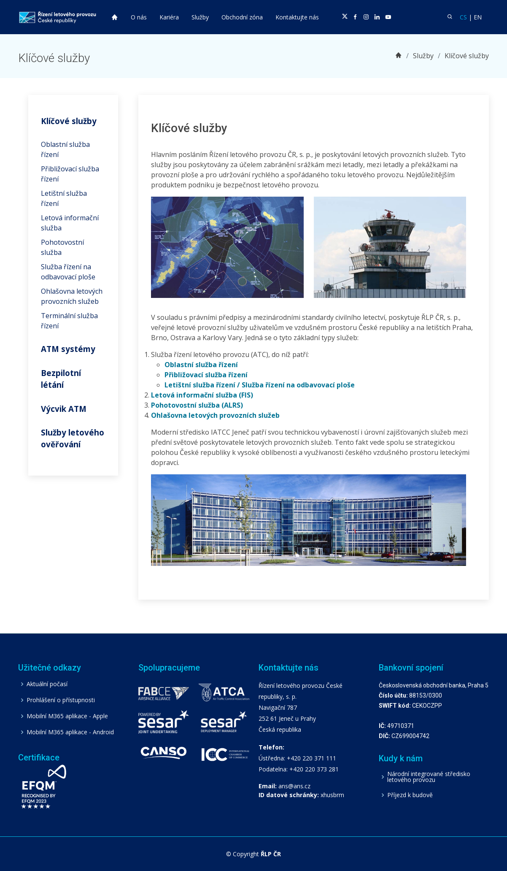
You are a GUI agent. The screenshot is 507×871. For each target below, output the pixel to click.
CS (463, 17)
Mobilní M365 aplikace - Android (70, 732)
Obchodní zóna (242, 17)
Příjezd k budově (410, 795)
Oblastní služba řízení (201, 364)
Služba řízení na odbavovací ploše (298, 385)
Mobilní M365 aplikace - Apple (67, 716)
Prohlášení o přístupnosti (61, 700)
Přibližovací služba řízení (206, 374)
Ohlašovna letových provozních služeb (215, 415)
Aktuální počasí (47, 684)
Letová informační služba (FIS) (202, 395)
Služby (200, 17)
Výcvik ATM (63, 408)
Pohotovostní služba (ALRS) (197, 405)
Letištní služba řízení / (202, 385)
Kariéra (169, 17)
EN (478, 17)
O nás (139, 17)
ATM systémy (68, 349)
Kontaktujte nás (297, 17)
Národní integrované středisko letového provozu (428, 777)
